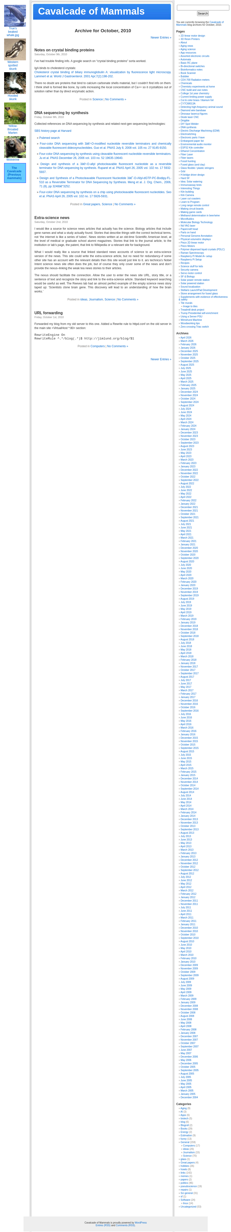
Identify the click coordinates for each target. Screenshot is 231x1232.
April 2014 (186, 805)
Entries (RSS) (103, 1225)
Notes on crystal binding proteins (64, 50)
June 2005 (186, 1080)
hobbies (185, 1166)
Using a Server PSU (191, 316)
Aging (184, 1108)
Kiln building (187, 191)
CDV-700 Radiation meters (195, 79)
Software (185, 1200)
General (185, 1142)
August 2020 (187, 561)
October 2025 (188, 358)
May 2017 (186, 687)
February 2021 (188, 541)
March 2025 (187, 381)
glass (183, 1159)
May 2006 (186, 1060)
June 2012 (186, 880)
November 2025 (189, 354)
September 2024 (190, 402)
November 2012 (189, 863)
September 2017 (190, 673)
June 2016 (186, 717)
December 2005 (189, 1063)
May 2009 (186, 989)
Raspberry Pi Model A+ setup (196, 256)
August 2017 (187, 676)
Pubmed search (49, 138)
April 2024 (186, 419)
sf (182, 1196)
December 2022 (189, 470)
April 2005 (186, 1087)
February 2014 (188, 812)
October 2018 (188, 632)
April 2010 (186, 951)
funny (183, 1139)
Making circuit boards (192, 208)
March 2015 (187, 768)
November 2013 (189, 822)
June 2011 (186, 911)
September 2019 (190, 595)
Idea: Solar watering (191, 181)
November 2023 (189, 436)
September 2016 (190, 710)
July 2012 (186, 877)
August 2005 (187, 1073)
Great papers (91, 204)
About (184, 42)
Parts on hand (188, 232)
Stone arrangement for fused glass (199, 293)
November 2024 (189, 395)
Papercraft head (189, 229)
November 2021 (189, 510)
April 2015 (186, 765)
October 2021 (188, 514)
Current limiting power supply (196, 96)
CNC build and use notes (194, 90)
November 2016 (189, 704)
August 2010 (187, 941)
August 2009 (187, 978)
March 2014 (187, 809)
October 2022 (188, 476)
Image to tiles (190, 306)
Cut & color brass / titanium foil (197, 100)
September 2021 (190, 517)
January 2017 (188, 697)
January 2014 (188, 816)
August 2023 (187, 446)
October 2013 (188, 826)
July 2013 (186, 836)
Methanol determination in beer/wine (200, 215)
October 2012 (188, 866)
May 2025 (186, 375)
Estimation (186, 1135)
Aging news (187, 46)
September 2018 (190, 636)
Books (184, 1128)
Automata (186, 59)
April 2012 (186, 887)
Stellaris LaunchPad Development (199, 290)
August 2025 (187, 364)
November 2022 (189, 473)
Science (98, 99)
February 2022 (188, 500)
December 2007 (189, 1036)
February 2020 (188, 582)
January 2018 (188, 663)
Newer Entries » (161, 37)
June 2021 (186, 527)
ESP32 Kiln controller (192, 147)
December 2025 (189, 351)
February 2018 (188, 660)
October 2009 (188, 972)
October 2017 (188, 670)
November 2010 (189, 931)
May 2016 (186, 721)
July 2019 (186, 602)
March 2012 (187, 890)
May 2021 (186, 531)
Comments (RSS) (125, 1225)
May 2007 (186, 1053)
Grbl (183, 171)
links (183, 1172)
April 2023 (186, 456)
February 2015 (188, 771)
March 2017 (187, 690)
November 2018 (189, 629)
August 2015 (187, 751)
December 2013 (189, 819)
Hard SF (185, 178)
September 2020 (190, 558)
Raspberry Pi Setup (191, 259)
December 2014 (189, 778)
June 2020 (186, 568)
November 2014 (189, 782)
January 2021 (188, 544)
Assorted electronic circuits (195, 56)
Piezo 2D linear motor (192, 242)
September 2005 (190, 1070)
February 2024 (188, 425)
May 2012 (186, 883)
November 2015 (189, 741)
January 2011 (188, 924)
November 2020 (189, 551)
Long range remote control (195, 205)
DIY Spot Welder (190, 124)
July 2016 (186, 714)
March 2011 (187, 917)
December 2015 (189, 738)
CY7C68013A (188, 103)
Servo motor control (191, 273)
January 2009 (188, 1002)
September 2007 (190, 1046)
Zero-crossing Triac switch (195, 326)
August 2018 (187, 639)
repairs (184, 1189)
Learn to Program (190, 202)
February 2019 (188, 619)
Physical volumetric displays (196, 239)
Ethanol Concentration (193, 151)
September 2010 (190, 938)
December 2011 (189, 900)
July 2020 (186, 565)
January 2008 (188, 1033)
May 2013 (186, 843)
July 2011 (186, 907)
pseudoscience (189, 1186)
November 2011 (189, 904)
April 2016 (186, 724)
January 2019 (188, 622)
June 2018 (186, 646)
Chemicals (186, 83)
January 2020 (188, 585)
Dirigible (185, 120)
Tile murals (186, 303)
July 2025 (186, 368)
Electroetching (188, 134)
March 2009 (187, 995)
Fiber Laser (187, 154)
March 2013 (187, 849)
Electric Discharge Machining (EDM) (200, 130)
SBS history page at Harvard (52, 131)
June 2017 (186, 683)
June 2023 (186, 449)
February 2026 (188, 344)
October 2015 (188, 744)
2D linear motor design (193, 35)
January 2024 (188, 429)
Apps (183, 1115)
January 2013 (188, 856)
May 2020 (186, 571)
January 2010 (188, 961)
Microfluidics (187, 219)
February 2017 (188, 693)
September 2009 (190, 975)
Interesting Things (190, 188)
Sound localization (190, 286)
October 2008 (188, 1012)
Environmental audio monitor (196, 144)
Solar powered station (192, 283)
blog (183, 1122)
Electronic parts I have (193, 137)
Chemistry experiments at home (198, 86)
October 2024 (188, 398)
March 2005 (187, 1090)
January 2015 (188, 775)
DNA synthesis (188, 127)
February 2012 (188, 894)
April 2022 (186, 497)
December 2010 (189, 927)
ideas (84, 299)
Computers (98, 346)
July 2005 (186, 1077)
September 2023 (190, 442)
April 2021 (186, 534)
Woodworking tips (190, 323)
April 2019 (186, 612)
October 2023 (188, 439)
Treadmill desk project (192, 309)
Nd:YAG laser (188, 225)
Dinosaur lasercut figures (194, 113)
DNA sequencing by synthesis (61, 113)
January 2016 (188, 734)
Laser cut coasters (190, 198)
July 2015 (186, 754)
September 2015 (190, 748)
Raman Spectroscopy (192, 252)
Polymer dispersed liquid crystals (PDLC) (203, 249)
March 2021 (187, 537)
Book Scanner (188, 73)
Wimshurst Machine (191, 320)
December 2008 (189, 1005)
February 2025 (188, 385)
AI (182, 1111)
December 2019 (189, 588)
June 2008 (186, 1019)
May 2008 (186, 1022)
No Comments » (115, 99)
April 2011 (186, 914)
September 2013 (190, 829)
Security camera (189, 269)
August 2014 (187, 792)
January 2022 (188, 503)
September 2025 (190, 361)
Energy (184, 1132)
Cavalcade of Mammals (91, 11)
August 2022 (187, 483)
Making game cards (191, 212)
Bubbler (185, 76)
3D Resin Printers (190, 39)
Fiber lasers (187, 158)
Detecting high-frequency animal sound (202, 107)
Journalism (96, 299)
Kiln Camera (187, 195)
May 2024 (186, 415)
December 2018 (189, 626)
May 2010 (186, 948)
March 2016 (187, 727)
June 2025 (186, 371)
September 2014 (190, 788)
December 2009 (189, 965)
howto (184, 1169)
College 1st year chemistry (195, 93)
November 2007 (189, 1039)
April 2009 (186, 992)
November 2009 (189, 968)
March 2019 (187, 615)
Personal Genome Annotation (196, 236)
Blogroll (185, 1125)
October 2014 (188, 785)
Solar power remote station (195, 280)
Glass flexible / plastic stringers (197, 168)
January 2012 (188, 897)
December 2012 (189, 860)
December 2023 (189, 432)
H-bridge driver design (192, 174)
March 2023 (187, 459)
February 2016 (188, 731)
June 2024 (186, 412)
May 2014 (186, 802)
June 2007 (186, 1050)
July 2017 (186, 680)
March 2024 (187, 422)
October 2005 (188, 1067)
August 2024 (187, 405)
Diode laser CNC (190, 117)
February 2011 (188, 921)
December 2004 (189, 1097)
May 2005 (186, 1084)
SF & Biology (188, 276)
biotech (184, 1118)
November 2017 (189, 666)
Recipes (185, 263)
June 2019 (186, 605)
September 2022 (190, 480)
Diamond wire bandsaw (193, 110)
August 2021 (187, 520)
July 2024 (186, 409)
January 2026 (188, 347)
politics (184, 1183)
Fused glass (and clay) (193, 164)
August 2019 (187, 598)
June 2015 (186, 758)
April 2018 (186, 653)
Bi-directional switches (193, 66)
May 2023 (186, 453)
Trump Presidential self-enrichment (199, 313)
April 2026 (186, 337)
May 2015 (186, 761)
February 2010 (188, 958)
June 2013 (186, 839)
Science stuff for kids (192, 266)
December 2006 (189, 1056)
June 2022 (186, 490)
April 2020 (186, 575)
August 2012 (187, 873)
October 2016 (188, 707)
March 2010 (187, 955)
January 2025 (188, 388)
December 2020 (189, 548)
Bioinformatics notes (191, 69)
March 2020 (187, 578)
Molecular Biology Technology (197, 222)
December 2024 (189, 392)
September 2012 (190, 870)
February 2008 (188, 1029)
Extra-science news (52, 218)
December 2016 (189, 700)
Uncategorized (188, 1206)
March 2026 (187, 341)
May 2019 (186, 609)
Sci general (187, 1193)
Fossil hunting (188, 161)
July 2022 (186, 487)
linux (185, 1203)
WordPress (141, 1222)
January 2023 (188, 466)
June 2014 (186, 799)
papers (184, 1179)
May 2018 (186, 649)
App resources (188, 52)
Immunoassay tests (191, 185)
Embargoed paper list (192, 141)
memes (185, 1176)
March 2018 (187, 656)
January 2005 (188, 1094)
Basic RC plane (189, 63)
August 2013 (187, 833)
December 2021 (189, 507)
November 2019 (189, 592)
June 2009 (186, 985)
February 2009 (188, 999)
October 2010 (188, 934)
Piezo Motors (188, 246)
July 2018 (186, 643)
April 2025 (186, 378)
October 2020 (188, 554)
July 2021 (186, 524)
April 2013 (186, 846)
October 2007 (188, 1043)
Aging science (188, 49)
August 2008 (187, 1016)
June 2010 (186, 944)
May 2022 (186, 493)
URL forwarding (48, 313)
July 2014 (186, 795)
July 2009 (186, 982)
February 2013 (188, 853)
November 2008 (189, 1009)
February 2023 (188, 463)
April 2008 (186, 1026)
